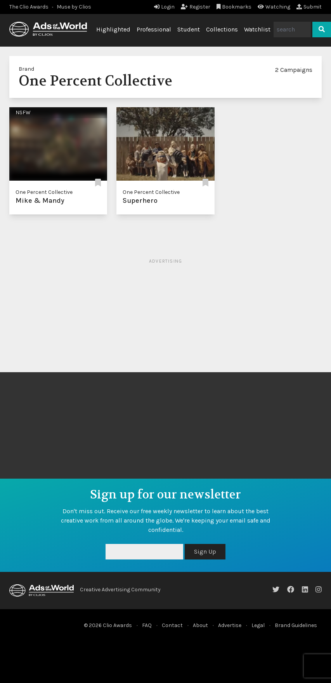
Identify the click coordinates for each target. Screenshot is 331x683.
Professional (154, 29)
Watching (274, 6)
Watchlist (257, 29)
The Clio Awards (29, 6)
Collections (222, 29)
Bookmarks (234, 6)
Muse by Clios (74, 6)
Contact (172, 625)
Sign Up (205, 551)
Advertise (229, 625)
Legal (258, 625)
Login (164, 6)
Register (195, 6)
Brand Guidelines (296, 625)
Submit (309, 6)
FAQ (147, 625)
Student (188, 29)
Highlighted (113, 29)
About (200, 625)
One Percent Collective (44, 192)
